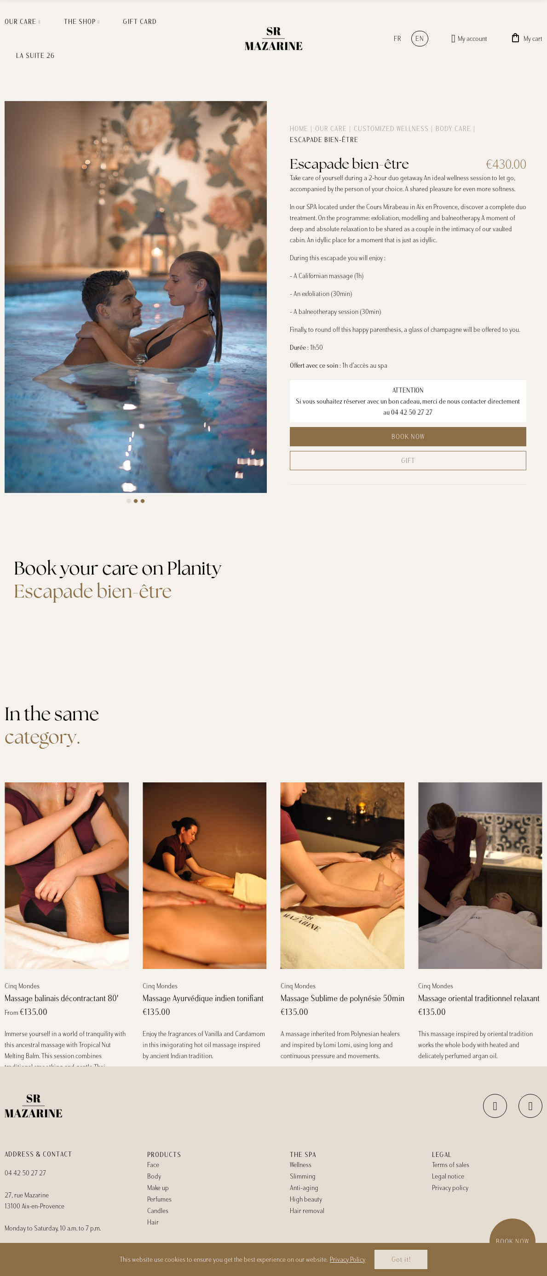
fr (398, 38)
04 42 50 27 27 (411, 412)
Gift (408, 460)
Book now (408, 437)
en (419, 38)
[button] (129, 501)
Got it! (401, 1259)
